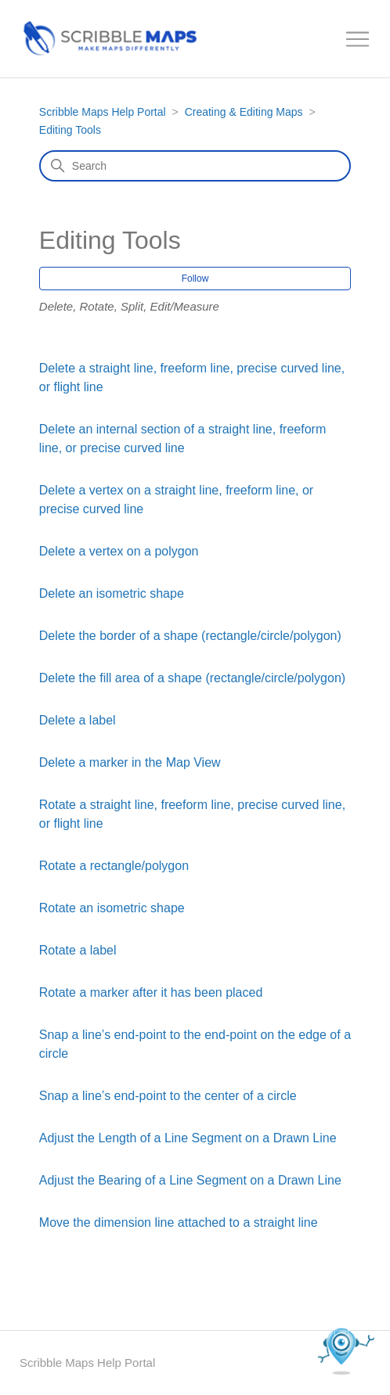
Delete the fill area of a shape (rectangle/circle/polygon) (192, 678)
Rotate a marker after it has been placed (151, 992)
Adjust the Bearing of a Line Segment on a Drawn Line (190, 1180)
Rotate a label (78, 950)
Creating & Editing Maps (244, 112)
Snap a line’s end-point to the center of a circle (168, 1095)
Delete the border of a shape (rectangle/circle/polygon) (190, 635)
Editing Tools (70, 130)
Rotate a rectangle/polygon (114, 865)
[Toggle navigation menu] (358, 39)
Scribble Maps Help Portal (102, 112)
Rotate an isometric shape (112, 908)
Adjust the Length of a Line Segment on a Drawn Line (188, 1138)
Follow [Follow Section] (195, 278)
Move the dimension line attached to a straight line (178, 1222)
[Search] (195, 166)
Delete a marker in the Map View (130, 762)
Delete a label (77, 720)
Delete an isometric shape (111, 593)
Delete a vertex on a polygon (119, 551)
